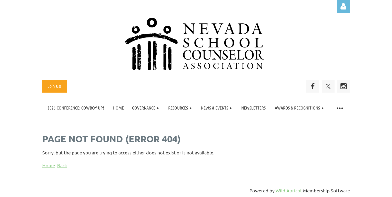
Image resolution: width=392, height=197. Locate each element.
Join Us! (54, 86)
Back (62, 165)
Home (48, 165)
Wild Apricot (289, 190)
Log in (343, 6)
